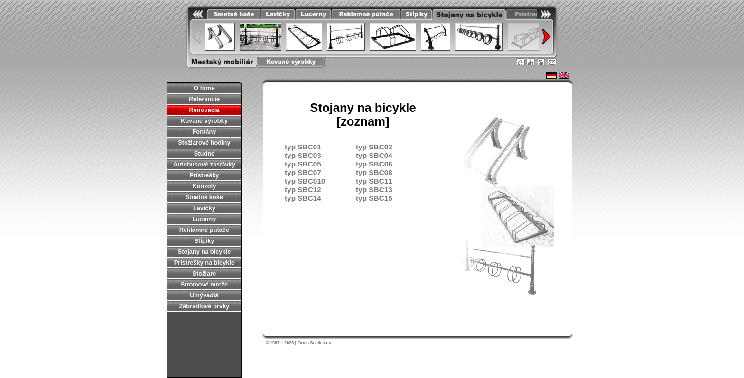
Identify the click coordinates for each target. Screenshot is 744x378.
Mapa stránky (530, 62)
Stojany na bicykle (204, 251)
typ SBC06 (374, 164)
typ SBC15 (374, 198)
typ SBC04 (374, 155)
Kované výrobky (204, 120)
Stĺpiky (204, 240)
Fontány (204, 131)
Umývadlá (204, 295)
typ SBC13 (374, 189)
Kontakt (552, 62)
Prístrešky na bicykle (204, 262)
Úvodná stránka (520, 62)
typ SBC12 (303, 189)
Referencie (204, 98)
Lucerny (204, 218)
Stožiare (204, 273)
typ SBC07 (303, 172)
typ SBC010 (305, 181)
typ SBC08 (374, 172)
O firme (204, 88)
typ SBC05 (303, 164)
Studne (204, 153)
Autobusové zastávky (204, 164)
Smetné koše (204, 197)
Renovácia (204, 109)
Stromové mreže (204, 284)
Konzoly (204, 186)
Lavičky (204, 208)
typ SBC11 (374, 181)
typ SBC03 (303, 155)
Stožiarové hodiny (204, 142)
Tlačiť (541, 62)
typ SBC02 (374, 147)
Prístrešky (204, 175)
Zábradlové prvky (204, 306)
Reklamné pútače (204, 229)
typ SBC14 (303, 198)
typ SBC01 (303, 147)
